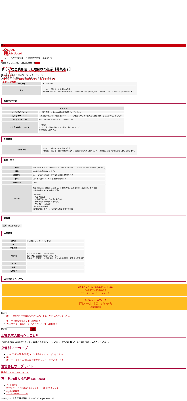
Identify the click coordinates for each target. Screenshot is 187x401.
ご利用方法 (11, 385)
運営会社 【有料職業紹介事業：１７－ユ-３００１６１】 (33, 388)
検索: (3, 329)
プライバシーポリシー (17, 393)
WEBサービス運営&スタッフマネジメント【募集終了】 (33, 324)
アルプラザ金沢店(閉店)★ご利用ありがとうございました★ (34, 354)
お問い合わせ (12, 391)
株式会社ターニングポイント (15, 372)
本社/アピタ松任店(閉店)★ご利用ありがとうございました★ (37, 70)
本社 (11, 73)
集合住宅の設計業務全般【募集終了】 (24, 321)
